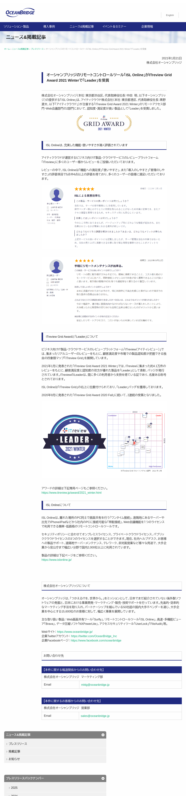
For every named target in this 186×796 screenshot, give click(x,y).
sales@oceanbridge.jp (112, 721)
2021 (16, 147)
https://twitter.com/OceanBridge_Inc (118, 641)
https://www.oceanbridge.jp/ (99, 637)
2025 (16, 113)
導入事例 (49, 23)
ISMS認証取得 (80, 765)
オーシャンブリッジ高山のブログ (103, 769)
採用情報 (16, 32)
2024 (16, 122)
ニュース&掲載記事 (82, 23)
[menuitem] (170, 12)
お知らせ (15, 85)
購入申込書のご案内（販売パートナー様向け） (33, 769)
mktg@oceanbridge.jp (112, 690)
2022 (16, 138)
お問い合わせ (49, 32)
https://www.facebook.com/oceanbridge (119, 646)
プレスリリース (19, 69)
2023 (16, 130)
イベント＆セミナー (114, 23)
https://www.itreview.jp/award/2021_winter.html (96, 485)
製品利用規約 (71, 769)
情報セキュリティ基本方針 (52, 765)
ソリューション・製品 (16, 23)
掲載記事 (16, 77)
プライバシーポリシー (20, 765)
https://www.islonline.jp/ (81, 556)
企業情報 (147, 23)
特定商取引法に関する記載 (109, 765)
